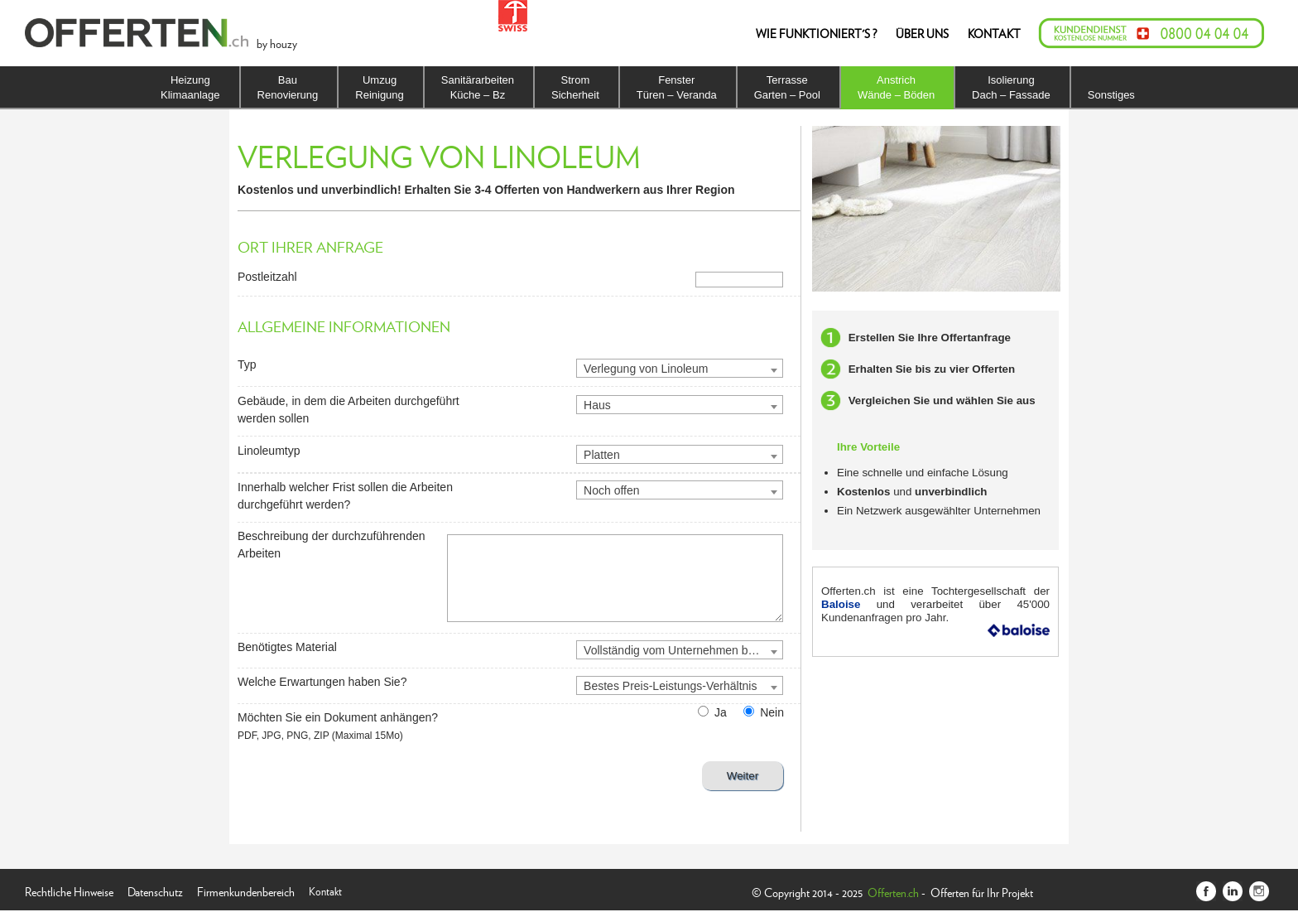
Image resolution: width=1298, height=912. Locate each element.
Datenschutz (155, 890)
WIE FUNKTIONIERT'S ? (816, 33)
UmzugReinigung (379, 87)
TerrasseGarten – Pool (787, 87)
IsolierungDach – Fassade (1011, 87)
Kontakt (325, 890)
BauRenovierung (288, 87)
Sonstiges (1111, 95)
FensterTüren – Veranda (677, 87)
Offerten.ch (893, 892)
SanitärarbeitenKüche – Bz (477, 87)
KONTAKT (994, 33)
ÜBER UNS (922, 33)
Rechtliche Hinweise (69, 890)
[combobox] (679, 368)
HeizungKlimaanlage (190, 87)
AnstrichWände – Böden (896, 87)
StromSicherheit (575, 87)
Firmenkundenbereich (246, 890)
